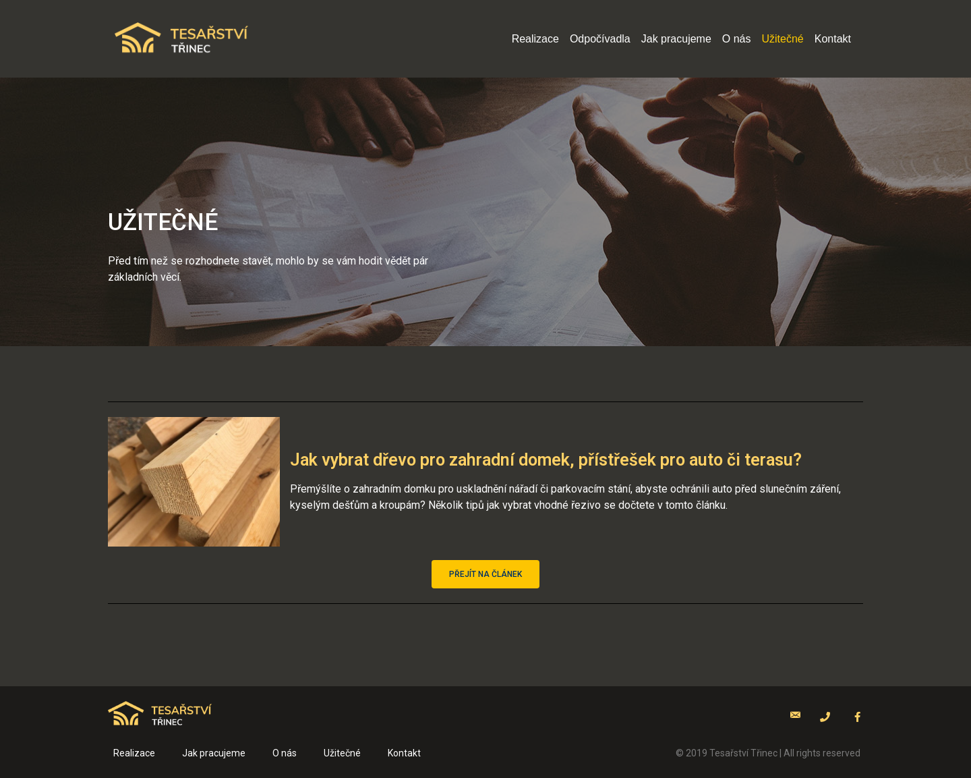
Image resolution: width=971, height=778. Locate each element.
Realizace (535, 39)
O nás (736, 39)
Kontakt (833, 39)
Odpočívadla (600, 39)
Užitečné (783, 39)
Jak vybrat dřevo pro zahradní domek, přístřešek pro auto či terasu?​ (546, 460)
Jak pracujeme (676, 39)
